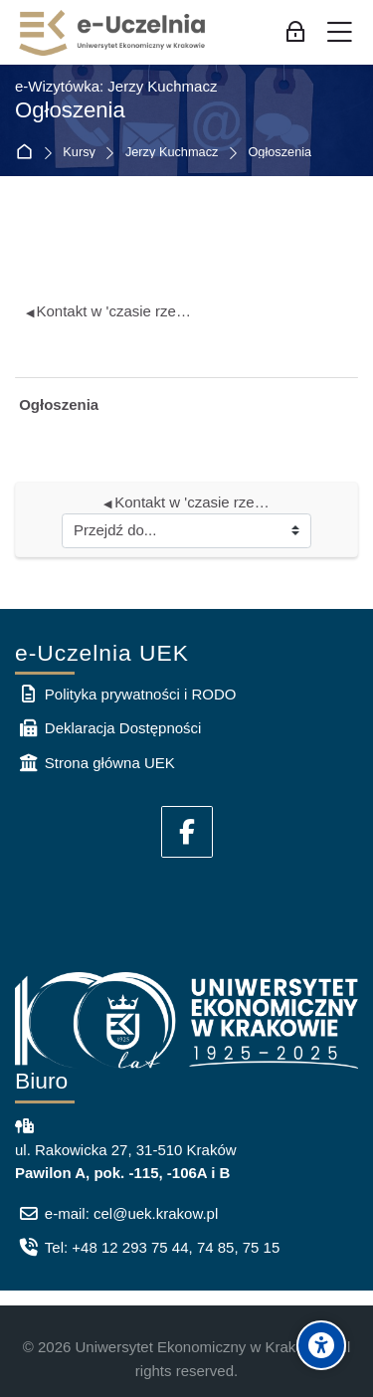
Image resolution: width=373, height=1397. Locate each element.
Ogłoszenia (279, 152)
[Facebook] (187, 832)
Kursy (79, 152)
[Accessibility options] (321, 1345)
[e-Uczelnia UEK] (113, 33)
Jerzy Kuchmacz (172, 152)
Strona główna (28, 152)
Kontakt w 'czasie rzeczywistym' (110, 310)
